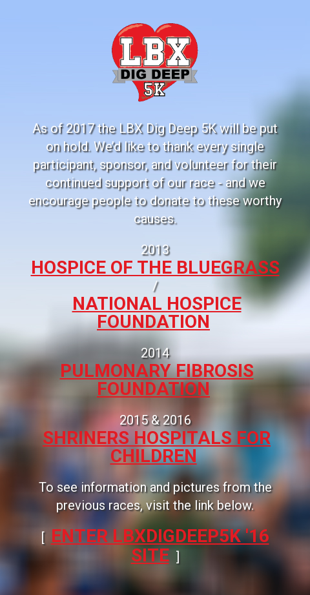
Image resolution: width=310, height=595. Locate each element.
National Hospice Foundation (157, 312)
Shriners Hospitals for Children (157, 447)
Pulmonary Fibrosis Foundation (157, 379)
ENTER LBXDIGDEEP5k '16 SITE (160, 545)
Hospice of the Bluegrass (155, 267)
